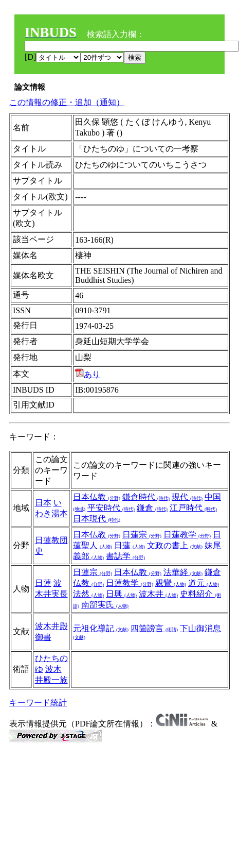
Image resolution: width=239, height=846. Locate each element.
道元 (203, 583)
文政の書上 (175, 545)
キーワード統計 (38, 702)
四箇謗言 (154, 628)
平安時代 (111, 507)
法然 (88, 593)
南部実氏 (104, 604)
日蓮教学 (187, 534)
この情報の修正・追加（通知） (66, 102)
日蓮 (129, 545)
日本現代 (96, 518)
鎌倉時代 (146, 497)
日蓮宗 (141, 534)
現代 (187, 497)
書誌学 (125, 556)
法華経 (183, 572)
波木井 (158, 593)
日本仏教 (96, 497)
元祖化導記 (100, 628)
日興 (121, 593)
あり (87, 374)
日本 (43, 502)
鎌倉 (152, 507)
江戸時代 (193, 507)
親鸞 (170, 583)
